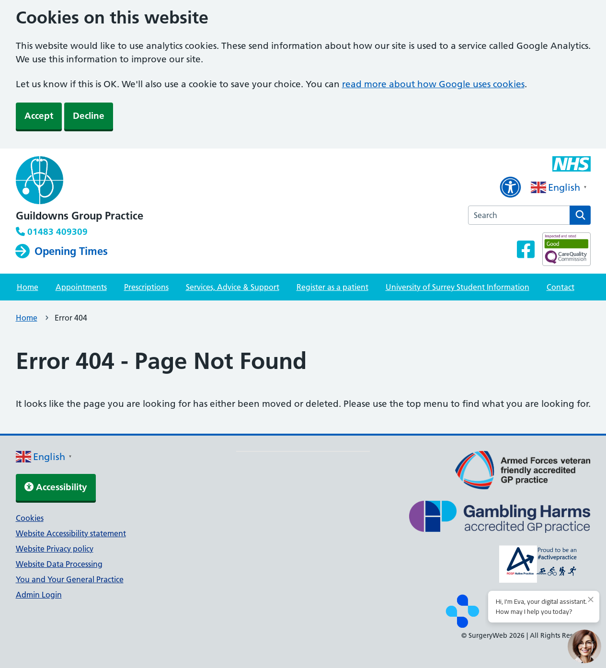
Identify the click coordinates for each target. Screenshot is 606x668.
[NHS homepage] (79, 181)
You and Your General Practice (70, 579)
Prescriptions (146, 287)
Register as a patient (332, 287)
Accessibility (55, 487)
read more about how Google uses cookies (433, 84)
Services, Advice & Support (232, 287)
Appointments (81, 287)
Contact (560, 287)
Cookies (30, 518)
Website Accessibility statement (71, 533)
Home (27, 287)
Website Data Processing (59, 564)
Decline (88, 115)
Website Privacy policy (54, 548)
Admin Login (39, 594)
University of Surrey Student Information (457, 287)
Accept (38, 115)
